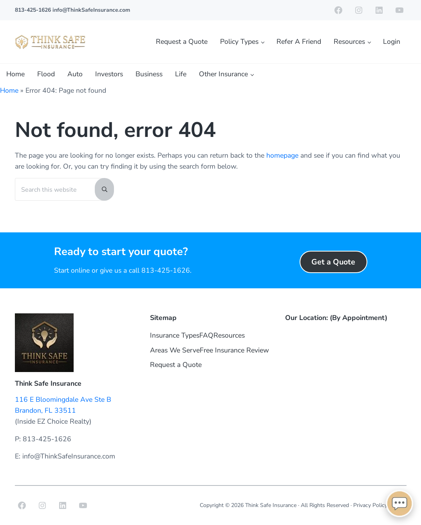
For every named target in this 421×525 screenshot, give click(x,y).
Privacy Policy (370, 505)
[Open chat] (399, 503)
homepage (282, 155)
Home (9, 90)
